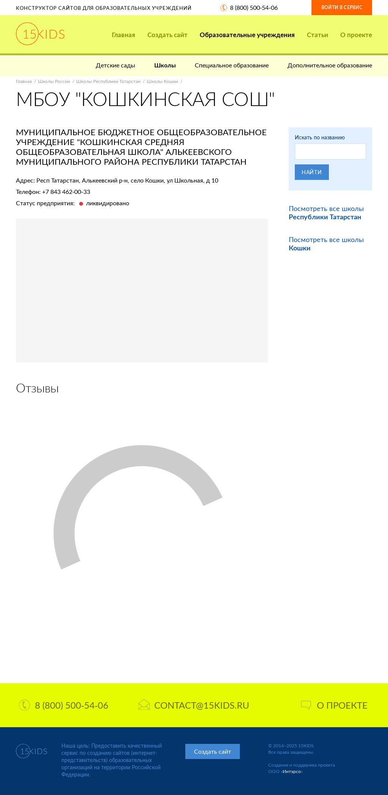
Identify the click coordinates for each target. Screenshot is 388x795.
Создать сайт (167, 35)
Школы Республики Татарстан (108, 81)
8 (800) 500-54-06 (254, 7)
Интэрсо (292, 771)
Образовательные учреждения (247, 35)
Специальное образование (232, 65)
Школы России (54, 81)
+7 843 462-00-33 (66, 191)
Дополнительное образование (330, 65)
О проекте (356, 35)
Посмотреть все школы (326, 212)
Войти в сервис (341, 7)
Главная (123, 35)
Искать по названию (320, 137)
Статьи (317, 35)
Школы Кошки (162, 81)
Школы (165, 65)
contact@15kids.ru (193, 705)
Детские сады (115, 65)
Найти (312, 172)
